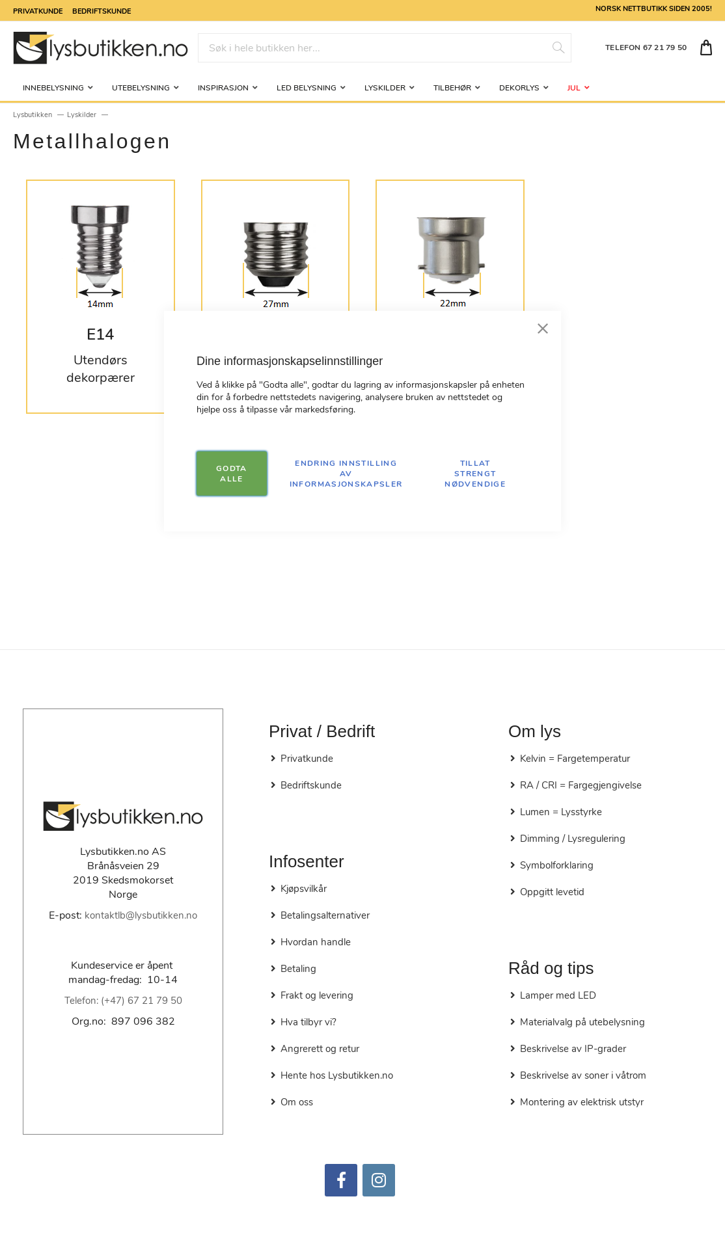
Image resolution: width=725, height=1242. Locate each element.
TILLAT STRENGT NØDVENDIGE (475, 473)
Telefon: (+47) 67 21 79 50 (123, 1000)
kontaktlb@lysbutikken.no (141, 915)
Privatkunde (37, 10)
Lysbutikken (32, 115)
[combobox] (385, 47)
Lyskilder (81, 115)
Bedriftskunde (101, 10)
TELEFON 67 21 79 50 (646, 47)
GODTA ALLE (231, 473)
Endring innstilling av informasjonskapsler (346, 473)
